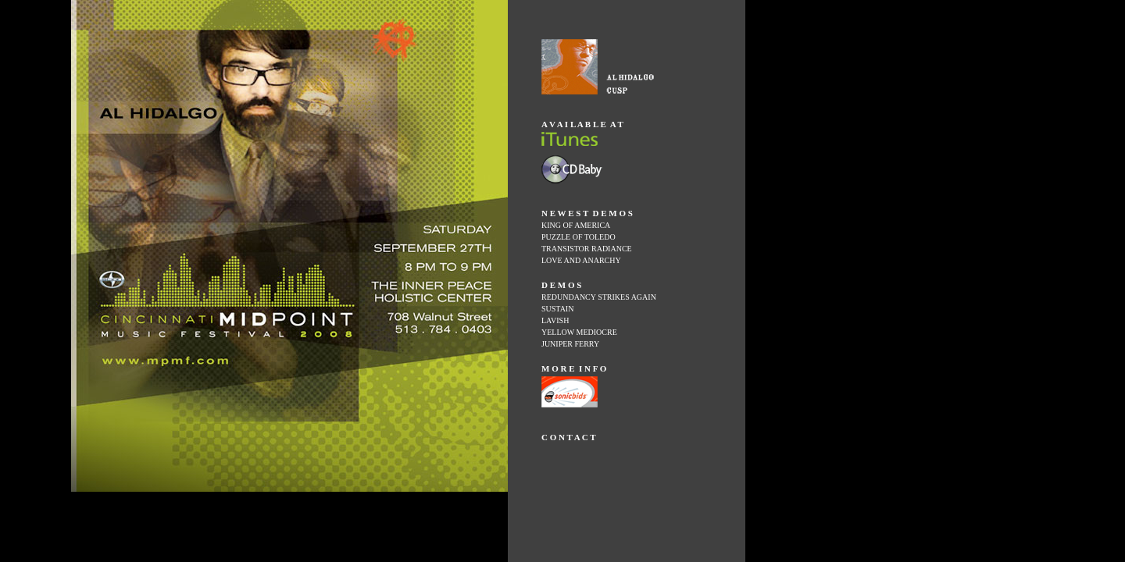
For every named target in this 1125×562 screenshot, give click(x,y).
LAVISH (555, 320)
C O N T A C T (568, 437)
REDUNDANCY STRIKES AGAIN (598, 297)
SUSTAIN (557, 308)
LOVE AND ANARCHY (581, 260)
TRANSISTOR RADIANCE (586, 248)
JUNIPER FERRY (570, 344)
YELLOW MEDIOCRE (579, 332)
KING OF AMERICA (575, 225)
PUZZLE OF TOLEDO (578, 237)
